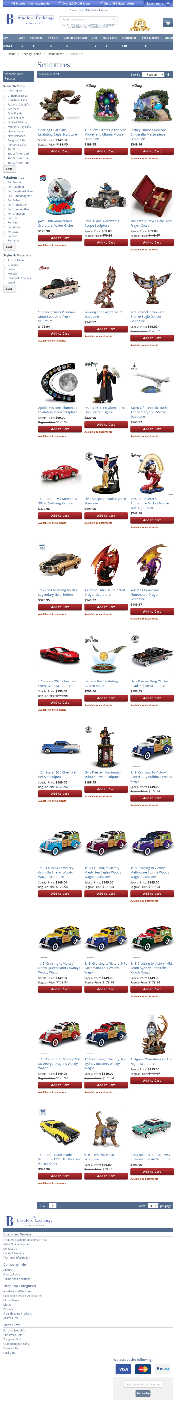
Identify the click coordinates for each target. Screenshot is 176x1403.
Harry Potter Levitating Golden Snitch (101, 683)
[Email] (143, 1384)
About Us (9, 1270)
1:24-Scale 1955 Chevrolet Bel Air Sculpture (57, 774)
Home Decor (56, 54)
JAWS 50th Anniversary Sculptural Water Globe (55, 223)
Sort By (135, 74)
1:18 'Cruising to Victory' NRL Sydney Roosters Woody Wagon (105, 1063)
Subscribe (143, 1393)
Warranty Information (16, 1257)
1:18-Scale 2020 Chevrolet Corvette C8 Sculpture (57, 683)
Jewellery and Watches (17, 1291)
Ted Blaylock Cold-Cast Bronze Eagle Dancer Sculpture (147, 316)
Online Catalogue (14, 1253)
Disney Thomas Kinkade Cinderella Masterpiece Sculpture (148, 134)
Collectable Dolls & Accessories (22, 1295)
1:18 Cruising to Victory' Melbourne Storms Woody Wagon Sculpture (149, 872)
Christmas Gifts (12, 1335)
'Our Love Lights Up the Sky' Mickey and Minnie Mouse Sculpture (105, 134)
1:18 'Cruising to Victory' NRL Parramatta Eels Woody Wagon (105, 967)
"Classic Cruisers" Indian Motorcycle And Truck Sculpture (56, 316)
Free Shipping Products (17, 1313)
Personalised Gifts (14, 1330)
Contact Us (75, 10)
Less (9, 169)
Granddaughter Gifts (16, 1343)
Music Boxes (11, 1300)
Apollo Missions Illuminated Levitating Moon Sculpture (59, 410)
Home (12, 54)
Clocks (7, 1304)
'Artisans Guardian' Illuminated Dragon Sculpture (144, 594)
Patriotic (8, 1309)
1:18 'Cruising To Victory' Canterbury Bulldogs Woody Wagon (151, 776)
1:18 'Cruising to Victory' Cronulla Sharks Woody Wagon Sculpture (56, 872)
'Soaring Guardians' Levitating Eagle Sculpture (57, 132)
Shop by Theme (32, 54)
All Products (10, 1318)
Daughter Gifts (12, 1339)
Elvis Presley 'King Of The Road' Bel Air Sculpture (149, 683)
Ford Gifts (9, 1352)
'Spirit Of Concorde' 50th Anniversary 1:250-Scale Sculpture (148, 412)
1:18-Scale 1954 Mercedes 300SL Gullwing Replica (57, 501)
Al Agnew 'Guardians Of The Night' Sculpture (151, 1061)
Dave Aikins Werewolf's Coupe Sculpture (101, 223)
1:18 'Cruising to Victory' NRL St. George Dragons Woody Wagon (59, 1063)
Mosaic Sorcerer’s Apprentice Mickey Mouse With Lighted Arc (149, 503)
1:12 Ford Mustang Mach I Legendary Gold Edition (57, 592)
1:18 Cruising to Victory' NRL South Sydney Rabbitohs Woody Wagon (151, 967)
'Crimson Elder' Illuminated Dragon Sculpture (104, 592)
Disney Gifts (10, 1348)
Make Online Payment (96, 10)
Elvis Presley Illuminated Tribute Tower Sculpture (102, 774)
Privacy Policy (11, 1274)
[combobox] (88, 19)
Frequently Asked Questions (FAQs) (25, 1239)
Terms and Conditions (16, 1279)
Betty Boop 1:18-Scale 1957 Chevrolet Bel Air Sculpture (150, 1157)
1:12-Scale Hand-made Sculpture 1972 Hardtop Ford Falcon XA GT (59, 1159)
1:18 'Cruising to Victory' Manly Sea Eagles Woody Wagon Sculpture (102, 872)
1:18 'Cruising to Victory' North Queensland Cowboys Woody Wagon (59, 967)
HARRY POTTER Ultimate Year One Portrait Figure (106, 410)
